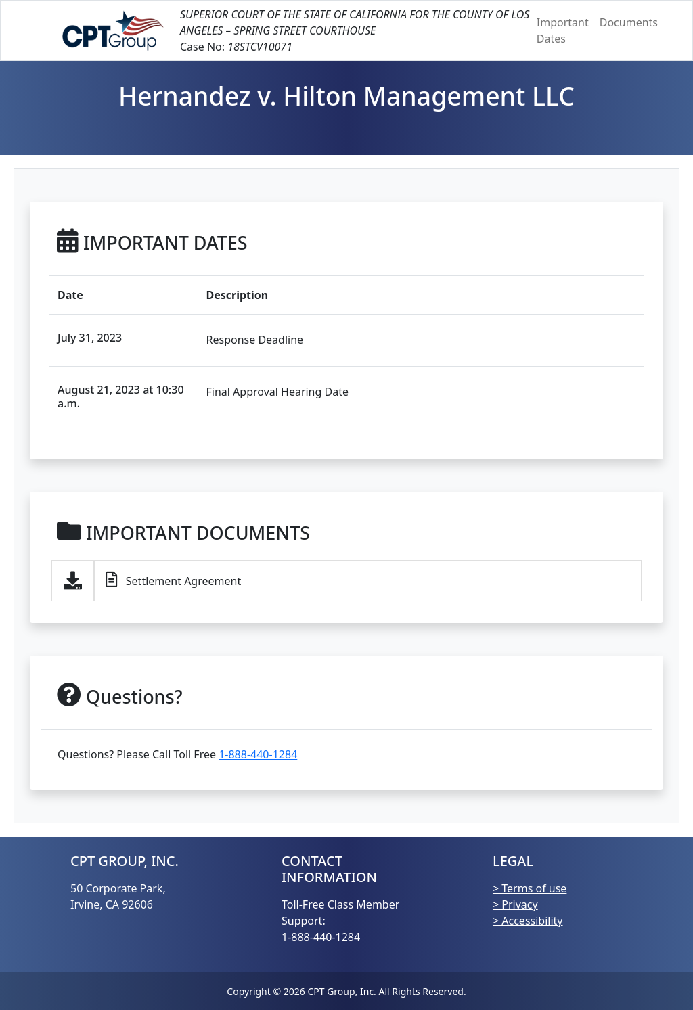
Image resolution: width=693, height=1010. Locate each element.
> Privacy (515, 904)
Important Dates (563, 30)
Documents (629, 22)
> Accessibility (528, 920)
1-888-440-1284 (258, 754)
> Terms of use (529, 888)
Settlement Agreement (174, 580)
